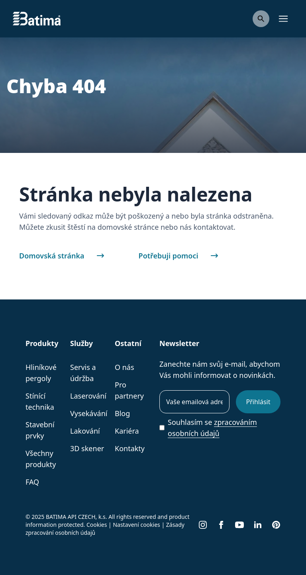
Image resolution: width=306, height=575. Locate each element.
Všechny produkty (41, 458)
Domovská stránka (66, 255)
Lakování (85, 431)
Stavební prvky (40, 430)
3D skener (87, 448)
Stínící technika (40, 401)
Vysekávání (88, 413)
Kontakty (130, 448)
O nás (124, 367)
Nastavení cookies (136, 524)
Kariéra (127, 431)
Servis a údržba (83, 372)
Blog (122, 413)
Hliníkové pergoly (41, 372)
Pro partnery (129, 390)
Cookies (96, 524)
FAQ (32, 482)
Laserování (88, 396)
